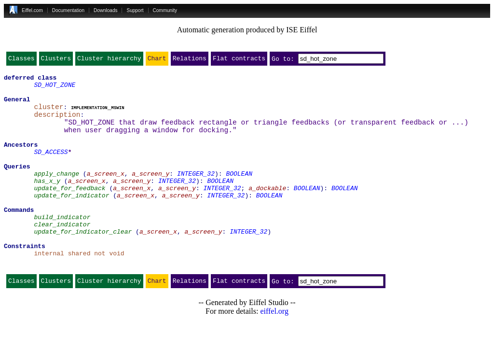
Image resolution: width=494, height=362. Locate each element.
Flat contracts (239, 60)
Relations (189, 60)
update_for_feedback (69, 210)
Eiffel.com (32, 10)
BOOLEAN (239, 193)
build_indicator (62, 245)
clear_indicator (62, 254)
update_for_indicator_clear (83, 262)
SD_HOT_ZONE (54, 88)
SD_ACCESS (51, 167)
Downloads (105, 10)
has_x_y (47, 201)
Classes (21, 60)
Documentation (68, 10)
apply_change (56, 193)
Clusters (56, 60)
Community (165, 10)
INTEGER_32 (196, 193)
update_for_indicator (71, 219)
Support (134, 10)
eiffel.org (274, 350)
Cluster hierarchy (109, 60)
